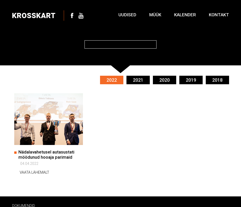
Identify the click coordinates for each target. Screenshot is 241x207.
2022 (112, 79)
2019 (191, 79)
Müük (155, 14)
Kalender (185, 14)
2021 (138, 79)
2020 (164, 79)
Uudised (127, 14)
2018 (217, 79)
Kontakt (219, 14)
